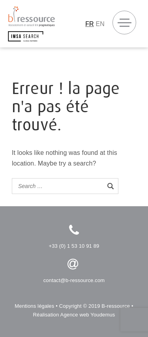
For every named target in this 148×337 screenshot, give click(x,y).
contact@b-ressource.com (74, 280)
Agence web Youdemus (87, 315)
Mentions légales (34, 306)
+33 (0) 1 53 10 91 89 (74, 246)
